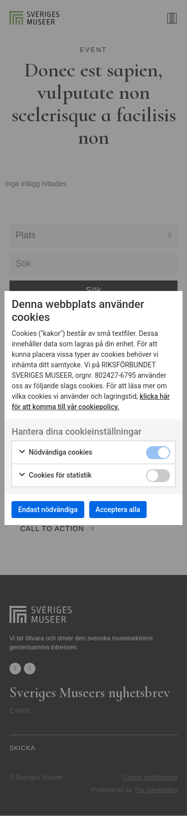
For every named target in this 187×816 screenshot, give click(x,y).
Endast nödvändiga (47, 510)
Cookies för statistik (54, 475)
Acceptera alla (118, 510)
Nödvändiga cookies (55, 452)
